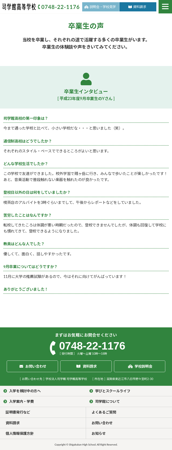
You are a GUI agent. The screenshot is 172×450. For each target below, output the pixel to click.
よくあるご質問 (104, 412)
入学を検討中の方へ (25, 391)
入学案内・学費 (21, 401)
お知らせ (99, 433)
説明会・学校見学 (103, 7)
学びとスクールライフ (112, 391)
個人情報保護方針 (20, 433)
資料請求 (139, 7)
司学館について (107, 401)
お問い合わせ (102, 423)
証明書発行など (18, 412)
